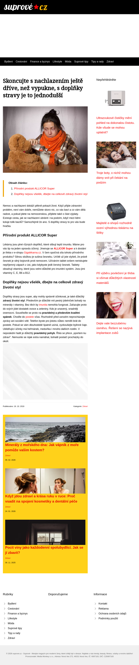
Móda (68, 61)
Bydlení (8, 61)
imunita (43, 304)
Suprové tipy (81, 61)
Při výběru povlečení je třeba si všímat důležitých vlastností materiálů (116, 277)
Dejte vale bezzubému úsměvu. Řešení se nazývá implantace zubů (114, 328)
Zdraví (110, 61)
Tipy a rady (97, 61)
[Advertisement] (69, 36)
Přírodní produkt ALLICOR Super (34, 188)
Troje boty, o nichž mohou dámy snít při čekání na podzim (113, 177)
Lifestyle (57, 61)
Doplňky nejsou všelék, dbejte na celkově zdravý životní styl (50, 193)
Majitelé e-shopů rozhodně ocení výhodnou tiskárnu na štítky (114, 227)
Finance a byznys (40, 61)
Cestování (21, 61)
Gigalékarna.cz (32, 252)
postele (30, 316)
